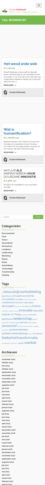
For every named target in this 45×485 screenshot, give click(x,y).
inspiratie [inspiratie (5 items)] (38, 310)
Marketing (6, 256)
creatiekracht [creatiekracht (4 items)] (8, 302)
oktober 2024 (7, 363)
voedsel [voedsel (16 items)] (30, 343)
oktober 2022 (7, 369)
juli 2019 (5, 414)
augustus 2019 (8, 411)
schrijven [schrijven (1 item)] (30, 326)
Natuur (5, 259)
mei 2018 (6, 440)
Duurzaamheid (8, 233)
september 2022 (9, 372)
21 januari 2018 (12, 138)
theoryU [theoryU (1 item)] (29, 334)
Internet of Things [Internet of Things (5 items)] (11, 314)
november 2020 (8, 379)
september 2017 (9, 459)
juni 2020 (5, 391)
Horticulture (7, 246)
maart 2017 (6, 478)
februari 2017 (7, 481)
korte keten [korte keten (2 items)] (32, 315)
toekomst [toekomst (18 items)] (9, 338)
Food (4, 237)
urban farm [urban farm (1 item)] (13, 343)
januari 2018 (7, 449)
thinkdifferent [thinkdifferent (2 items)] (38, 334)
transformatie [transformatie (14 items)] (27, 338)
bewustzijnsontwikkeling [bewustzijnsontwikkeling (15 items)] (22, 292)
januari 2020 (7, 407)
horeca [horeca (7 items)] (36, 306)
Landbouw (6, 249)
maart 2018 (7, 443)
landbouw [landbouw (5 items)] (7, 319)
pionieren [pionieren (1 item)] (20, 326)
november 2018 (8, 433)
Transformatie (8, 272)
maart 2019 (7, 427)
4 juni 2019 (10, 68)
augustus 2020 (8, 385)
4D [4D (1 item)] (2, 292)
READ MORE (10, 85)
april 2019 (6, 423)
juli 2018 (5, 436)
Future (4, 240)
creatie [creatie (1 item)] (34, 299)
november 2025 (8, 359)
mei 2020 (6, 395)
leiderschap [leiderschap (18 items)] (22, 318)
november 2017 (8, 456)
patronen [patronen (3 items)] (24, 322)
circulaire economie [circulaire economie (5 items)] (23, 295)
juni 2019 (5, 417)
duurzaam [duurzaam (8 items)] (8, 306)
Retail (4, 262)
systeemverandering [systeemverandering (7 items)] (14, 333)
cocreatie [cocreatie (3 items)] (19, 299)
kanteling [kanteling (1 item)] (24, 314)
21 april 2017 (11, 181)
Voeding (5, 275)
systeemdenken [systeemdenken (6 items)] (18, 329)
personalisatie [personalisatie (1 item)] (32, 322)
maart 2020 (7, 401)
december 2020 (9, 375)
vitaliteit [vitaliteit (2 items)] (21, 343)
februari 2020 (8, 404)
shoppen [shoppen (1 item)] (36, 326)
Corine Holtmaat (17, 92)
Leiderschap (7, 253)
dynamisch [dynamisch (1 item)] (18, 306)
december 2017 (8, 452)
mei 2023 (5, 366)
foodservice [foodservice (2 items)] (27, 306)
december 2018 (8, 430)
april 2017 (6, 475)
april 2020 (6, 398)
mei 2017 (5, 472)
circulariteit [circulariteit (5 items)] (8, 299)
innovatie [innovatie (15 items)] (25, 310)
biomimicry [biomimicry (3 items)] (7, 296)
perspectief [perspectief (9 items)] (9, 325)
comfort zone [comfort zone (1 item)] (27, 299)
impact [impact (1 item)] (11, 311)
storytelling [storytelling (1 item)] (5, 330)
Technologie (7, 269)
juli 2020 (5, 388)
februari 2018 (7, 446)
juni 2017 (5, 468)
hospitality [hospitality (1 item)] (5, 311)
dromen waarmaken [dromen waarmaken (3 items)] (24, 302)
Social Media (7, 265)
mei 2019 (6, 420)
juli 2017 (5, 465)
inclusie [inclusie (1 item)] (16, 311)
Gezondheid (7, 243)
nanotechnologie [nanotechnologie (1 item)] (14, 322)
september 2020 (9, 382)
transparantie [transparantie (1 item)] (6, 343)
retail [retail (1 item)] (25, 326)
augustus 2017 (8, 462)
